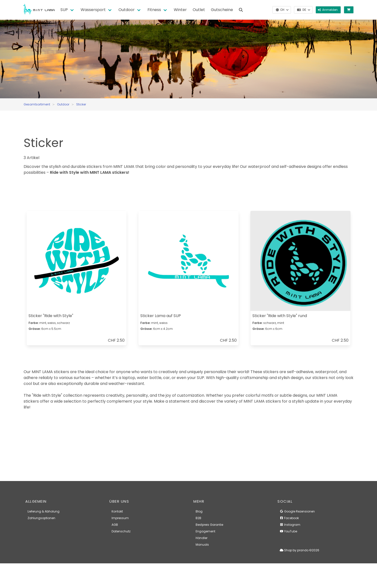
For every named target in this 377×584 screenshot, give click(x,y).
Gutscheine (222, 10)
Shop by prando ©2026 (299, 550)
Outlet (199, 10)
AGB (115, 525)
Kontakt (117, 511)
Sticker (81, 104)
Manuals (202, 544)
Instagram (290, 525)
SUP (64, 10)
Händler (201, 538)
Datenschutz (121, 531)
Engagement (205, 531)
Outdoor (126, 10)
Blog (199, 511)
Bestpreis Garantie (209, 525)
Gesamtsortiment (37, 104)
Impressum (120, 518)
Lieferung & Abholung (43, 511)
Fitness (154, 10)
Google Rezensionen (297, 511)
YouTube (288, 531)
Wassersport (93, 10)
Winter (180, 10)
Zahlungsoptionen (41, 518)
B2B (198, 518)
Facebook (289, 518)
